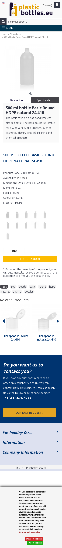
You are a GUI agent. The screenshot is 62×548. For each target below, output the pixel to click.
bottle (22, 286)
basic (32, 286)
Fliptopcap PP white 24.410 (15, 337)
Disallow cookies (34, 539)
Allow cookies (35, 543)
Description (17, 100)
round (42, 286)
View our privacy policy (29, 532)
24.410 (17, 291)
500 (13, 286)
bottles (29, 291)
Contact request (29, 412)
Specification (45, 100)
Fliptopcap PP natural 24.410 (46, 337)
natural (5, 291)
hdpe (52, 286)
